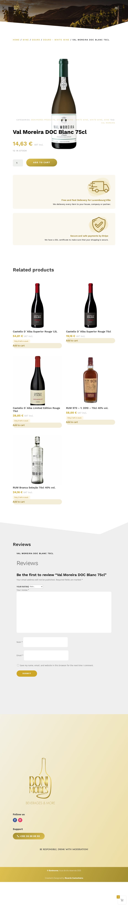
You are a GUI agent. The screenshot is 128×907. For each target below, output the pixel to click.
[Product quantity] (18, 162)
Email (20, 655)
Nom (20, 642)
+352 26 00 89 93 (30, 836)
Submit (27, 673)
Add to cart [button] (19, 345)
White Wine (96, 120)
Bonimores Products (43, 120)
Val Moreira (108, 123)
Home (16, 40)
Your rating (23, 586)
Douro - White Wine (56, 40)
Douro (36, 40)
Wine (26, 40)
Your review (23, 590)
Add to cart (41, 162)
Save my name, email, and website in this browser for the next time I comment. (56, 665)
